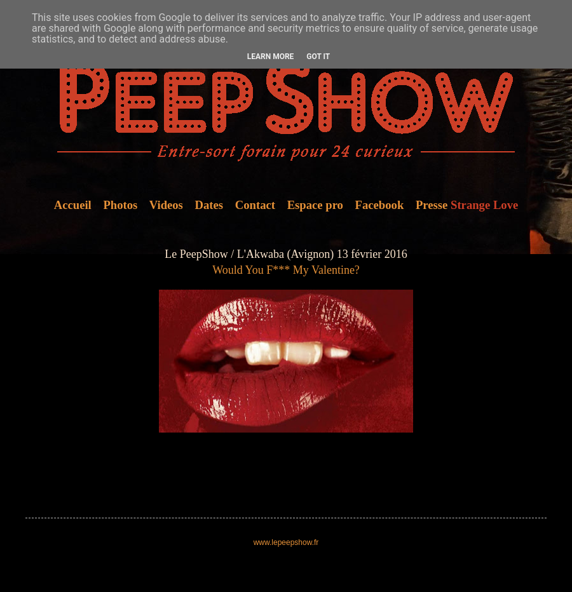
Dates (209, 205)
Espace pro (315, 205)
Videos (166, 205)
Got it (318, 56)
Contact (255, 205)
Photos (120, 205)
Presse (431, 205)
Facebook (379, 205)
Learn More (270, 56)
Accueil (73, 205)
